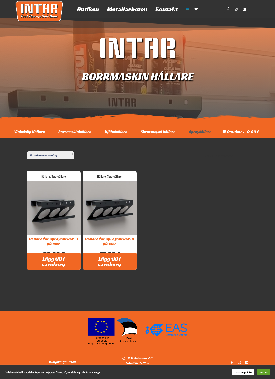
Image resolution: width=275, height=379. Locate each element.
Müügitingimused (62, 362)
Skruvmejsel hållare (158, 131)
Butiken (88, 9)
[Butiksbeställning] (50, 155)
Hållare (45, 176)
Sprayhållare (200, 131)
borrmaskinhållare (74, 131)
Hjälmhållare (116, 131)
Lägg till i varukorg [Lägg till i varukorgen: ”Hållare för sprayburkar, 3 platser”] (53, 261)
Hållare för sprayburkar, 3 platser (53, 241)
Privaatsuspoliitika (243, 372)
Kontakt (166, 9)
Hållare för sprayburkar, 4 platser (109, 241)
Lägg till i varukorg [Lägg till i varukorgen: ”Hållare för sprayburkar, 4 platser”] (109, 261)
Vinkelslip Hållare (29, 131)
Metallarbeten (127, 9)
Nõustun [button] (264, 372)
